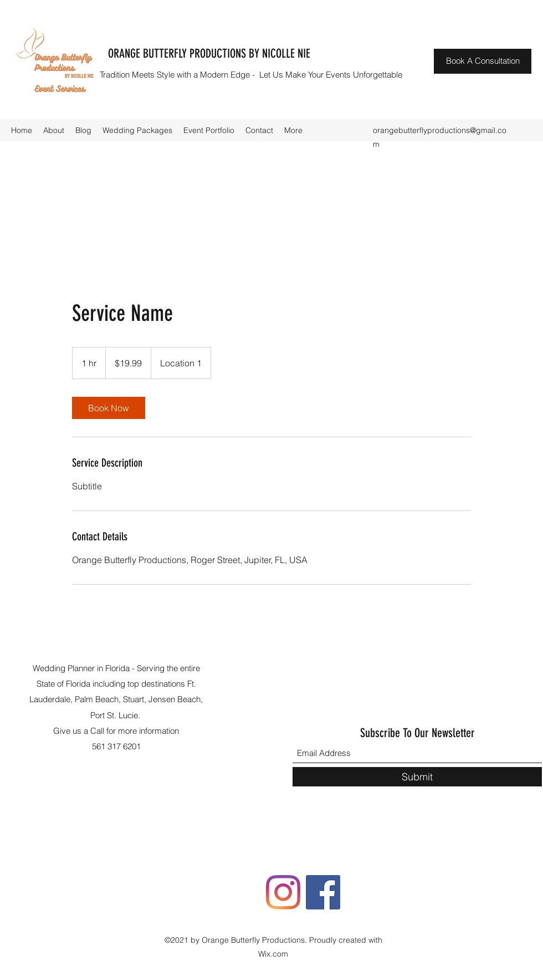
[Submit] (417, 776)
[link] (108, 408)
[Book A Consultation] (482, 61)
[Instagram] (283, 892)
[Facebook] (323, 892)
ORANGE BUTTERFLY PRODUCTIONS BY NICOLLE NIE (209, 53)
